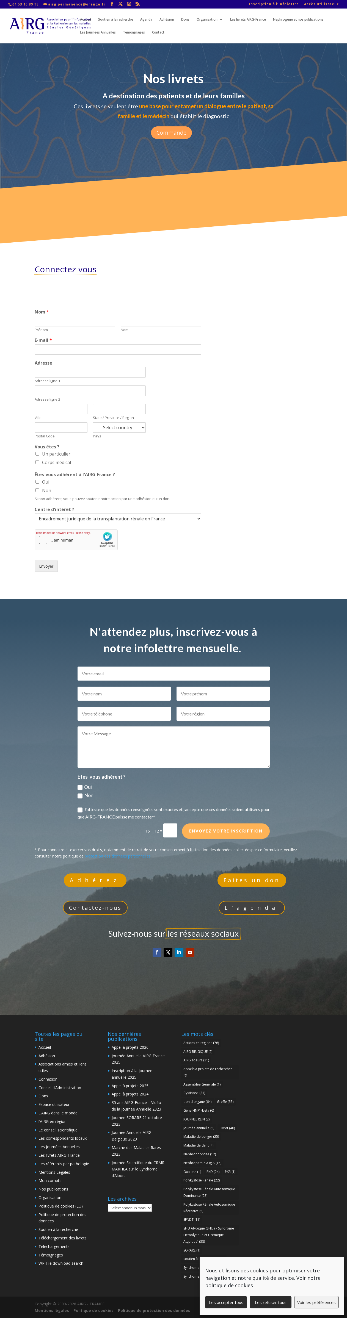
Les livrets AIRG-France (248, 20)
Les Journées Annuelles (98, 32)
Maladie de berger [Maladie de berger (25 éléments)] (201, 1136)
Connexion (47, 1079)
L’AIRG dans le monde (58, 1113)
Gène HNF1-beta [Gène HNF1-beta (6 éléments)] (198, 1110)
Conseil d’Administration (59, 1087)
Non (46, 490)
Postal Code (45, 436)
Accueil (85, 20)
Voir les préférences (316, 1302)
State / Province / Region (113, 417)
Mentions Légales (54, 1172)
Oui (45, 482)
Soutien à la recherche (115, 20)
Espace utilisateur (54, 1104)
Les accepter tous (226, 1302)
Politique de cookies (93, 1310)
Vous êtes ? (47, 447)
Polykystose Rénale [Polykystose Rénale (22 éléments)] (201, 1180)
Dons (185, 20)
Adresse (43, 363)
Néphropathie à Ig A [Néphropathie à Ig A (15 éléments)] (202, 1163)
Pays (97, 436)
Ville (38, 417)
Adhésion (166, 20)
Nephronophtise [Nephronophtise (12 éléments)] (199, 1154)
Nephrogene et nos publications (298, 20)
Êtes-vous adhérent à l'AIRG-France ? (75, 475)
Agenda (146, 20)
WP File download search (60, 1263)
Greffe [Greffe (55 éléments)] (225, 1101)
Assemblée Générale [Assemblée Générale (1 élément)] (202, 1084)
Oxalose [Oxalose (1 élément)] (192, 1171)
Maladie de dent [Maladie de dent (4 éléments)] (198, 1145)
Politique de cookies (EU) (60, 1206)
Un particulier (56, 454)
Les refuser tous (271, 1302)
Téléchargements (54, 1246)
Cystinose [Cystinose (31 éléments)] (194, 1093)
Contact (158, 32)
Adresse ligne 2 (47, 399)
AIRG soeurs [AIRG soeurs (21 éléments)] (196, 1060)
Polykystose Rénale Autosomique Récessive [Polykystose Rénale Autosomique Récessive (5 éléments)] (209, 1207)
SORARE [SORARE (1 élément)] (191, 1250)
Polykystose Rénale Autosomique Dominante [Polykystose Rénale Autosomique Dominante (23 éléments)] (209, 1192)
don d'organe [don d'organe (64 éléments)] (197, 1101)
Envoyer (46, 566)
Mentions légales (52, 1310)
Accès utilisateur (321, 4)
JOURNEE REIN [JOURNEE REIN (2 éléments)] (196, 1119)
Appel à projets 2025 (130, 1085)
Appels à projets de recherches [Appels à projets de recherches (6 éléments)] (207, 1072)
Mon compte (50, 1180)
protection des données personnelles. (118, 856)
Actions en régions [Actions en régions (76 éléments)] (201, 1042)
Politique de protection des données (154, 1310)
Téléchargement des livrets (62, 1238)
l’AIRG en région (52, 1121)
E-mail (43, 340)
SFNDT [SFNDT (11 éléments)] (191, 1219)
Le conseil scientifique (58, 1130)
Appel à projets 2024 (130, 1094)
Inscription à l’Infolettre (274, 4)
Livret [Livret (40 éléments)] (227, 1128)
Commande (171, 131)
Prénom (41, 330)
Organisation (207, 20)
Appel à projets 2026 (130, 1047)
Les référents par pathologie (63, 1163)
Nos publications (53, 1189)
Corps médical (56, 462)
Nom (42, 312)
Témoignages (134, 32)
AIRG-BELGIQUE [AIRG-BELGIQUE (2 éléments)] (197, 1051)
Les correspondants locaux (62, 1138)
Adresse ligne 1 (47, 381)
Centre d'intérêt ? (54, 509)
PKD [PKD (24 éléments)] (212, 1171)
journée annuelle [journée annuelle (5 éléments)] (198, 1128)
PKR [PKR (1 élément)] (230, 1171)
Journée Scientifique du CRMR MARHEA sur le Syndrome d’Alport (138, 1169)
